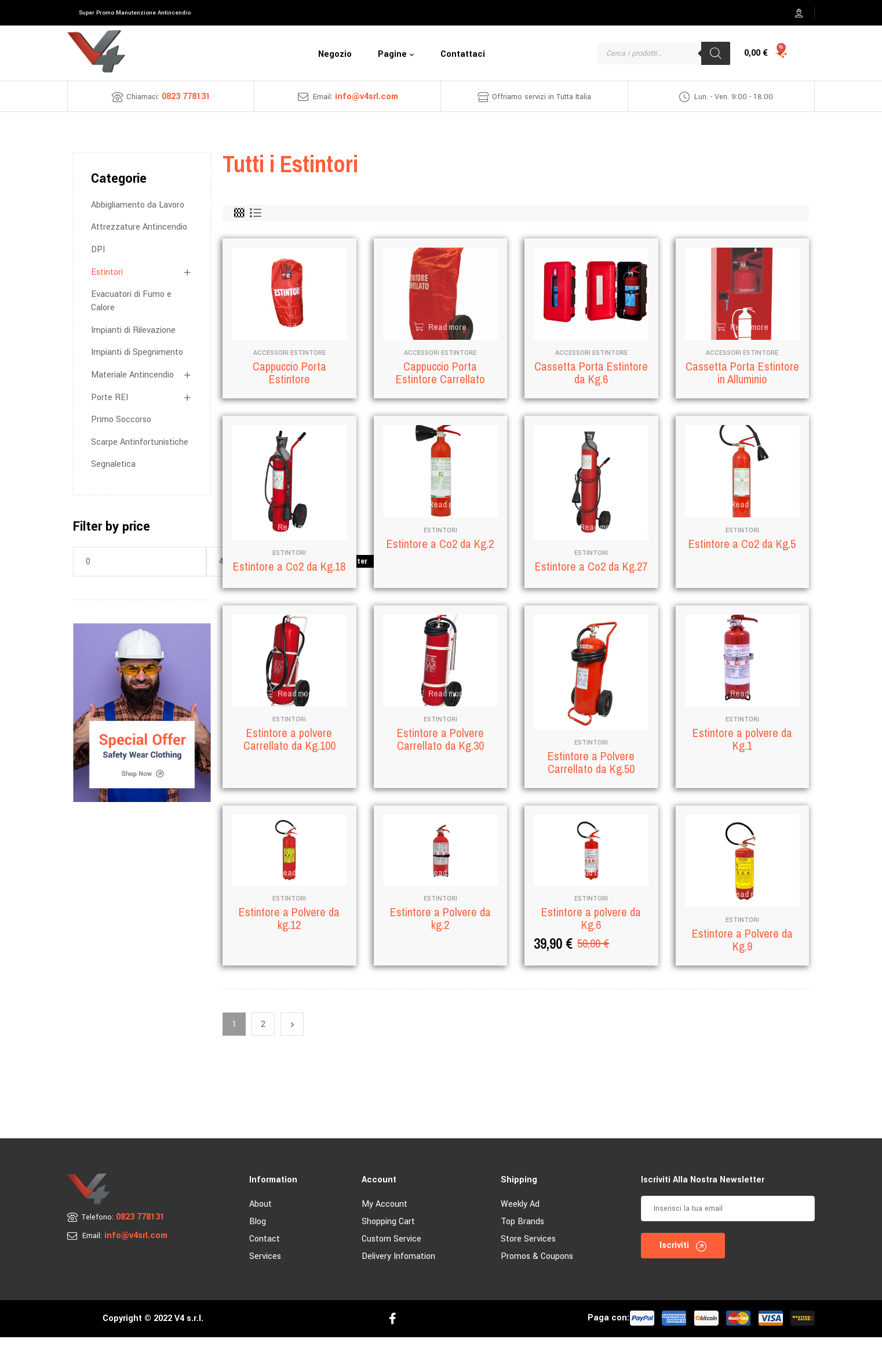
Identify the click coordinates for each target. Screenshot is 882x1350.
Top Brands (522, 1234)
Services (265, 1269)
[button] (134, 13)
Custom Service (391, 1252)
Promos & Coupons (537, 1269)
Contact (264, 1252)
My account (384, 1217)
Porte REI (109, 397)
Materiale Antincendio (132, 375)
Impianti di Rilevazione (133, 330)
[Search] (715, 53)
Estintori (107, 272)
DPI (98, 250)
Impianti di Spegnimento (137, 352)
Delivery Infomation (398, 1269)
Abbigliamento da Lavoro (137, 205)
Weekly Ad (520, 1217)
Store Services (528, 1252)
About (260, 1217)
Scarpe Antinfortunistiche (139, 442)
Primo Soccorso (121, 419)
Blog (257, 1234)
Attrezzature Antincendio (139, 227)
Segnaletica (113, 464)
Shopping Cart (388, 1234)
